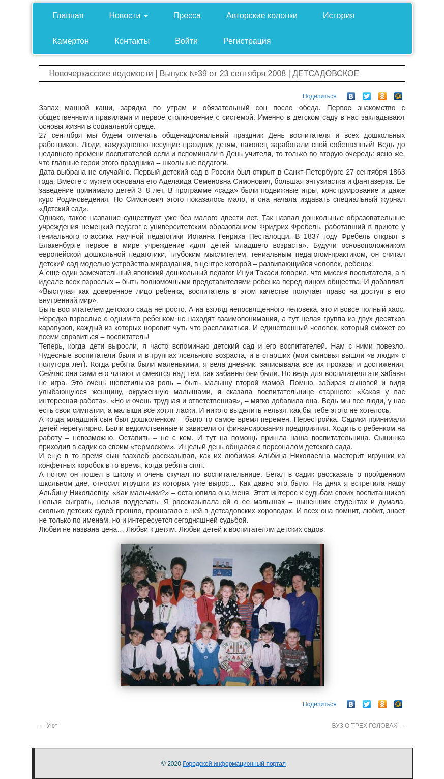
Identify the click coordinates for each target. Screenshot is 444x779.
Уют (48, 725)
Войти (186, 41)
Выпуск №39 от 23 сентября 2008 (223, 73)
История (338, 15)
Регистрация (247, 41)
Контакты (132, 41)
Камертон (71, 41)
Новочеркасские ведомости (101, 73)
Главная (68, 15)
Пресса (187, 15)
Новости (128, 15)
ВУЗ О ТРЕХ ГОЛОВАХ (368, 725)
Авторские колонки (262, 15)
